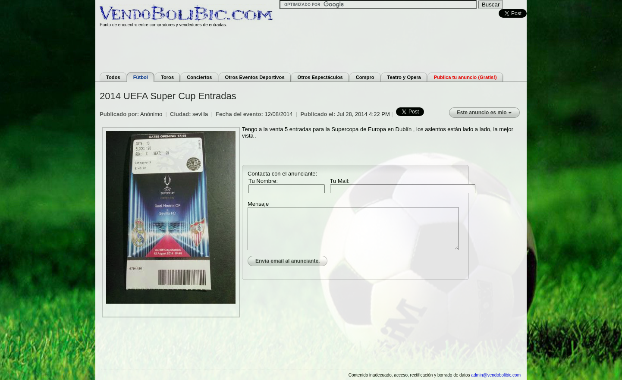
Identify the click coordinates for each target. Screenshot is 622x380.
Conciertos (199, 77)
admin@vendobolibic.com (496, 375)
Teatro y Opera (404, 77)
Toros (167, 77)
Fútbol (140, 77)
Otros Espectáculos (320, 77)
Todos (113, 77)
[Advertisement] (311, 48)
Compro (365, 77)
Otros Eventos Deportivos (255, 77)
